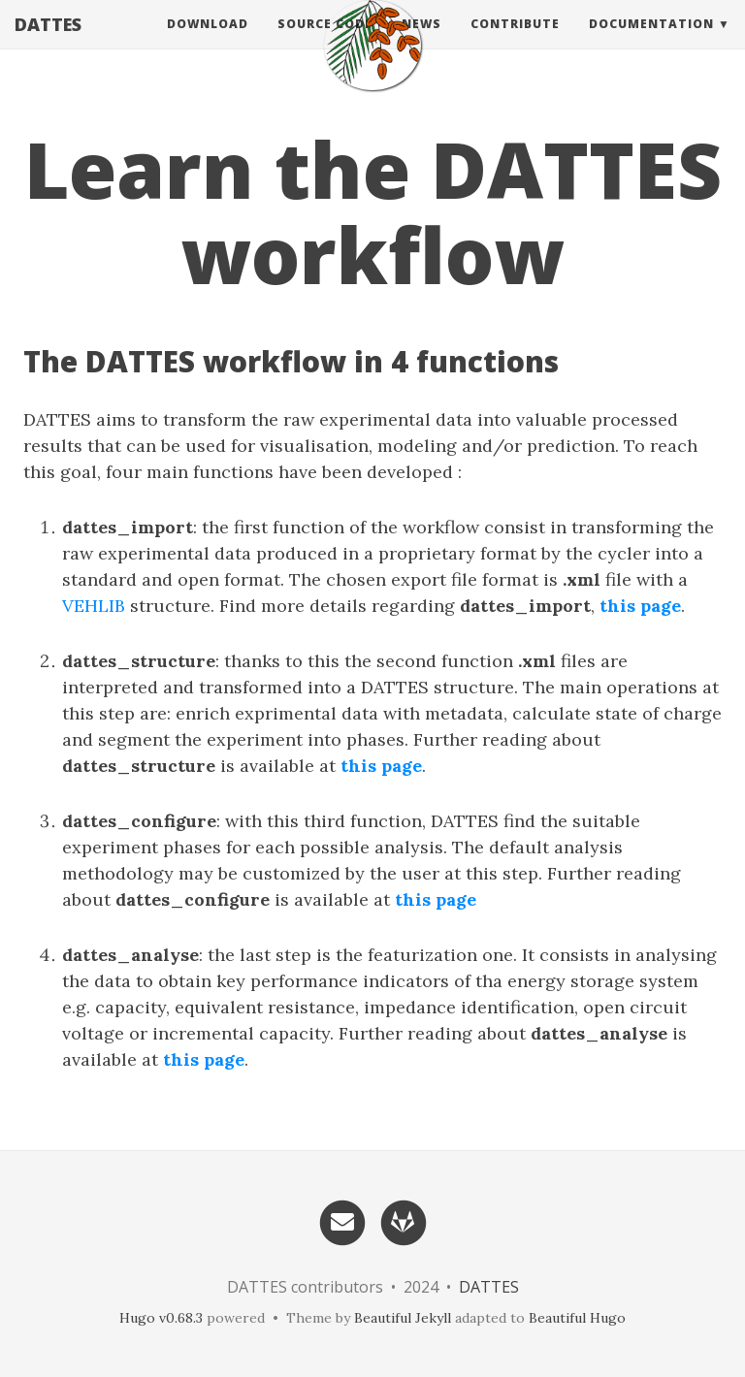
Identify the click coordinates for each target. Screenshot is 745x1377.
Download (207, 43)
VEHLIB (93, 605)
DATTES (48, 43)
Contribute (515, 43)
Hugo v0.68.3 (161, 1318)
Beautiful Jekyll (402, 1318)
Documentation (651, 43)
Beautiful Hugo (577, 1318)
